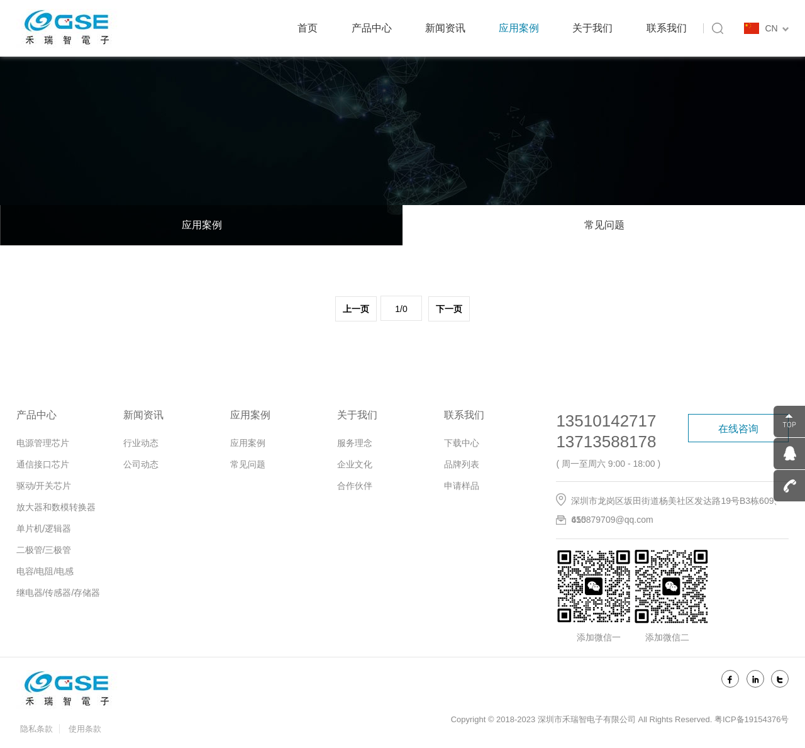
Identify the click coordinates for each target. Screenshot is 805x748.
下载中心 (461, 443)
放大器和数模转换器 (56, 507)
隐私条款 (36, 729)
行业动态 (140, 443)
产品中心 (372, 28)
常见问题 (604, 225)
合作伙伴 (354, 486)
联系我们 (667, 28)
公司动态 (140, 464)
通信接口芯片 (42, 464)
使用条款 (85, 729)
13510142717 (606, 420)
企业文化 (354, 464)
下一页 (449, 309)
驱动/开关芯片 (44, 486)
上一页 (356, 309)
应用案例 (519, 28)
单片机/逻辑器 (44, 528)
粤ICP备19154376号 (751, 719)
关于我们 (592, 28)
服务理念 (354, 443)
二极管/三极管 (44, 550)
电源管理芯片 (42, 443)
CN (777, 28)
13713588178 (606, 441)
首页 (307, 28)
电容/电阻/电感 (45, 571)
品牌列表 (461, 464)
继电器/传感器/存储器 (58, 593)
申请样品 (461, 486)
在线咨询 (738, 428)
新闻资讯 (445, 28)
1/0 (401, 309)
